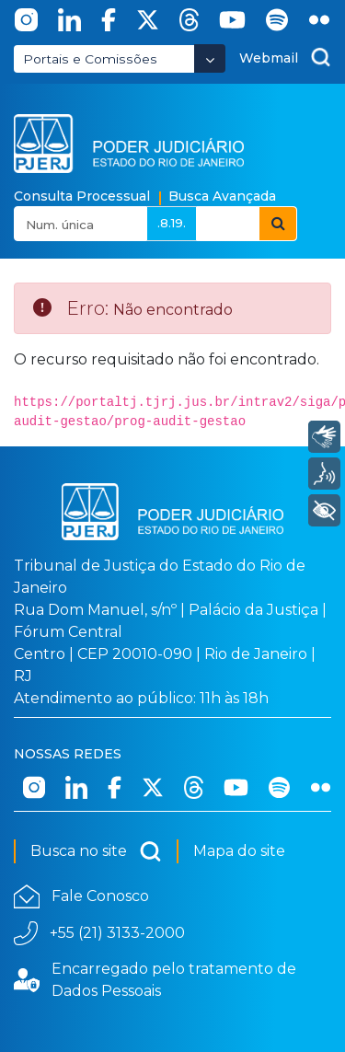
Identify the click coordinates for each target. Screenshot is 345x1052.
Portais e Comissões (90, 59)
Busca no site (96, 851)
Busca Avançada (222, 196)
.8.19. (171, 222)
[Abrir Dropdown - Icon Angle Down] (209, 58)
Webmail (268, 58)
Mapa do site (239, 851)
